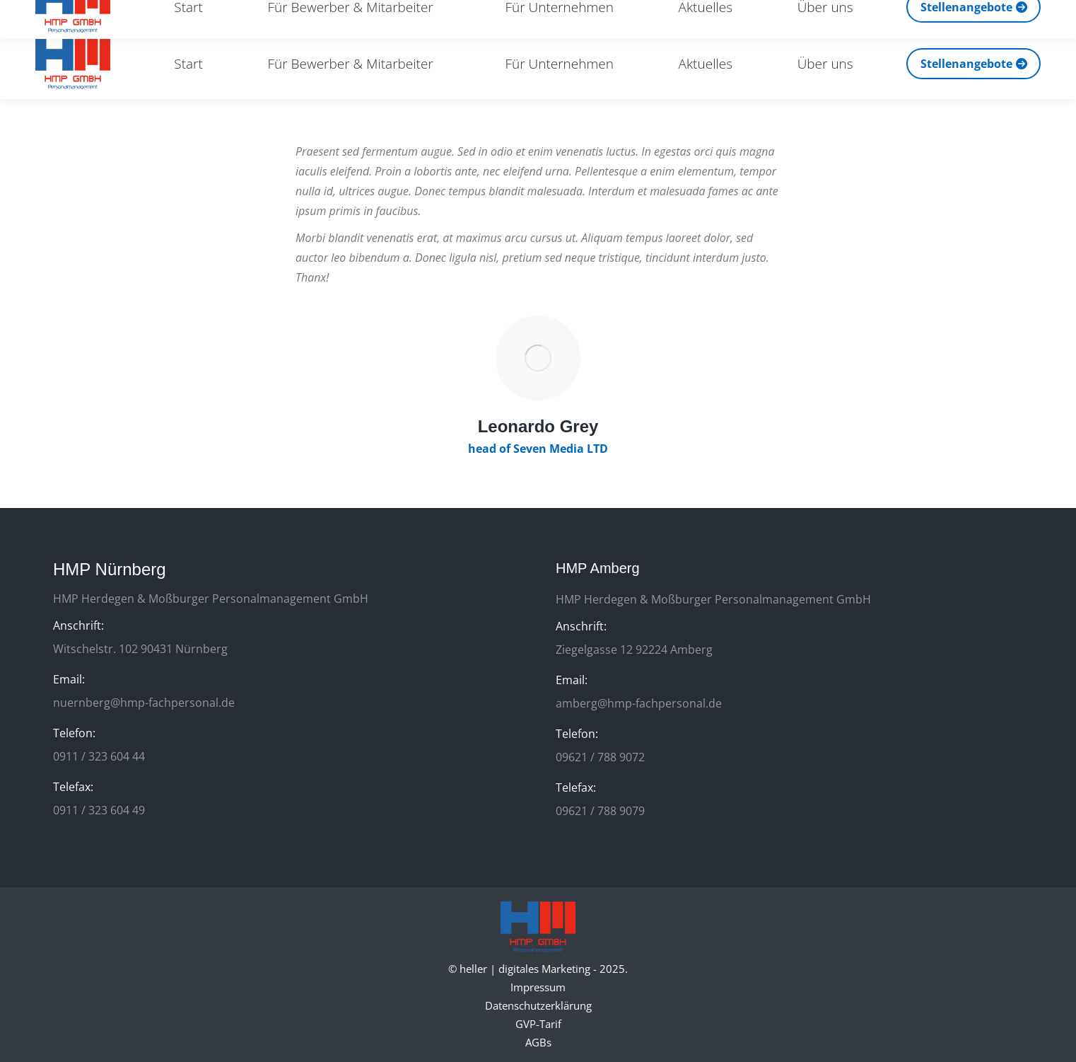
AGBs (538, 1042)
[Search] (931, 14)
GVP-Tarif (538, 1024)
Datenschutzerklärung (538, 1005)
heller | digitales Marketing (525, 969)
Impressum (538, 987)
